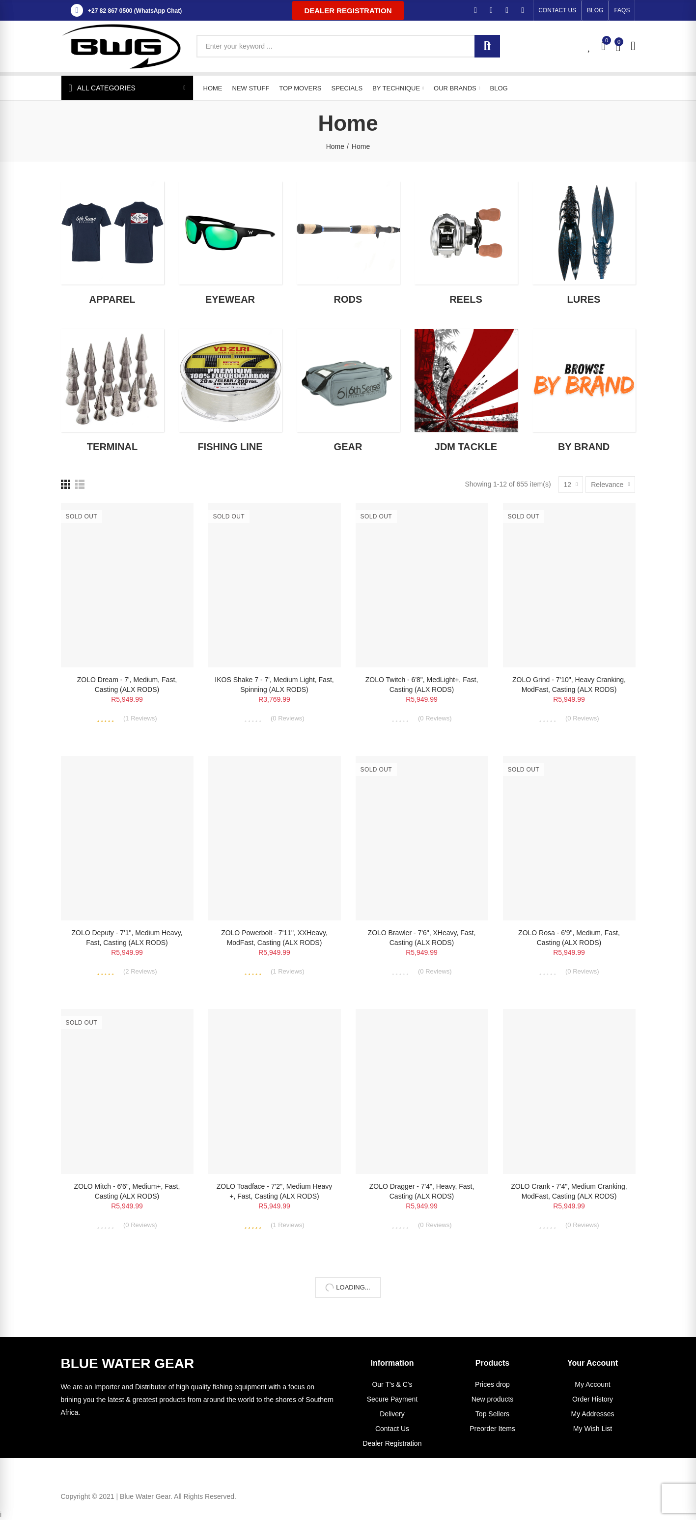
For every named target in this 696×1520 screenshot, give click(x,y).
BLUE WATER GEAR (128, 1363)
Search (487, 46)
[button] (347, 10)
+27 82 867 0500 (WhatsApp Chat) (135, 10)
